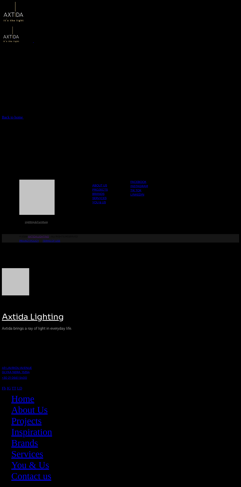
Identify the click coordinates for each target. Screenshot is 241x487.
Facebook (138, 182)
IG (9, 388)
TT (14, 388)
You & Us (99, 202)
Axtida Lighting (38, 236)
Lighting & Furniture (36, 222)
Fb (4, 388)
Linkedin (137, 194)
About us (99, 185)
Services (99, 198)
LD (19, 388)
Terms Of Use (51, 240)
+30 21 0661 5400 (14, 377)
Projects (100, 189)
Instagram (139, 186)
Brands (98, 194)
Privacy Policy (29, 240)
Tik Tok (135, 190)
